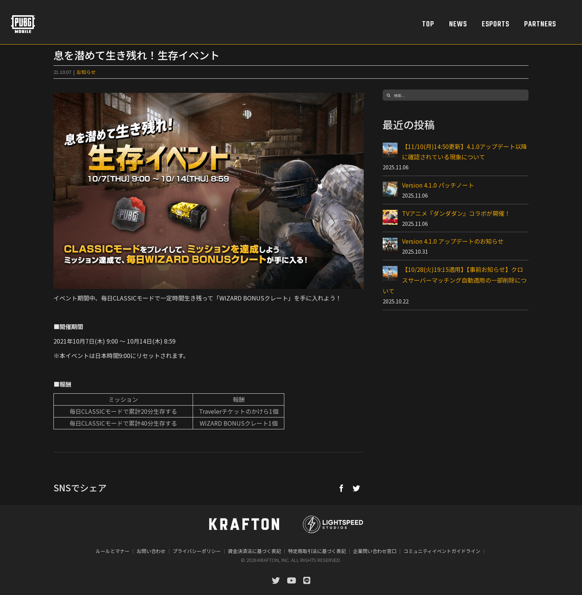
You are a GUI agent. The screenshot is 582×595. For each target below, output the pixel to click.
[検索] (388, 95)
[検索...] (456, 95)
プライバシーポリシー (197, 551)
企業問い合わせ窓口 (374, 551)
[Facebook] (341, 488)
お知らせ (86, 71)
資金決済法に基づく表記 (254, 551)
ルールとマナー (113, 551)
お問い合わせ (151, 551)
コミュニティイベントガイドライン (441, 551)
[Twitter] (356, 488)
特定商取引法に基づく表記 (317, 551)
